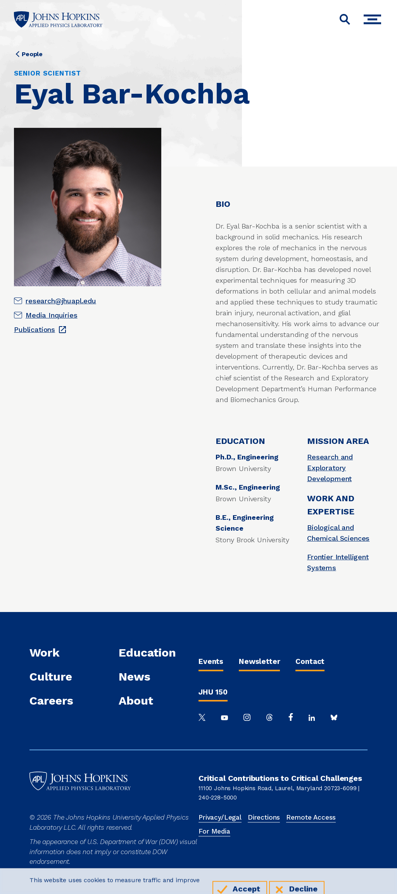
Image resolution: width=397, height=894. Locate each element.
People (32, 54)
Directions (264, 817)
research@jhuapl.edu (61, 301)
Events (210, 661)
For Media (214, 831)
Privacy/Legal (220, 817)
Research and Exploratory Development (330, 468)
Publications (34, 329)
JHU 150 (213, 692)
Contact (310, 661)
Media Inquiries (52, 315)
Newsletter (259, 661)
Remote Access (311, 817)
